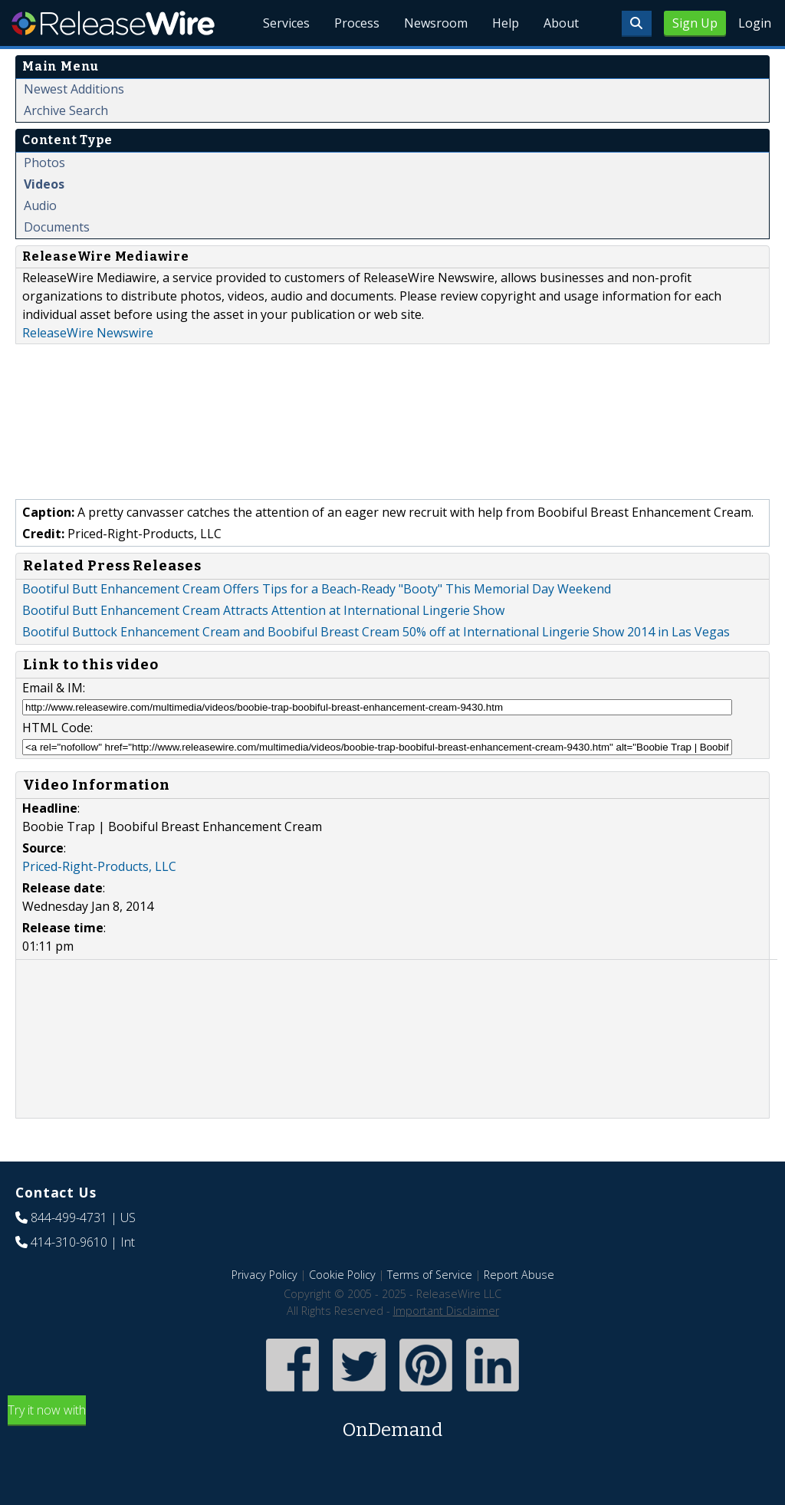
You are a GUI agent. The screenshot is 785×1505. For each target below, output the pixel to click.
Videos (44, 184)
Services (286, 23)
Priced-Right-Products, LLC (99, 866)
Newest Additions (74, 89)
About (561, 23)
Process (356, 23)
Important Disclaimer (446, 1310)
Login (754, 23)
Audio (40, 205)
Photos (44, 162)
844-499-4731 (69, 1217)
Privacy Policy (264, 1274)
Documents (57, 227)
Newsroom (436, 23)
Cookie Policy (342, 1274)
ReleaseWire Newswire (87, 332)
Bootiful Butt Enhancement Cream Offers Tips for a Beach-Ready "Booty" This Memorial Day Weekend (316, 588)
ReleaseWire (113, 23)
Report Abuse (519, 1274)
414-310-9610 (69, 1242)
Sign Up (695, 23)
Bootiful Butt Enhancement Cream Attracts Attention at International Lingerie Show (263, 610)
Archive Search (66, 110)
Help (505, 23)
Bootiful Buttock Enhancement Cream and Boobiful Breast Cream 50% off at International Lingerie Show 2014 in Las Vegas (376, 631)
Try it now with (392, 1422)
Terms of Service (429, 1274)
